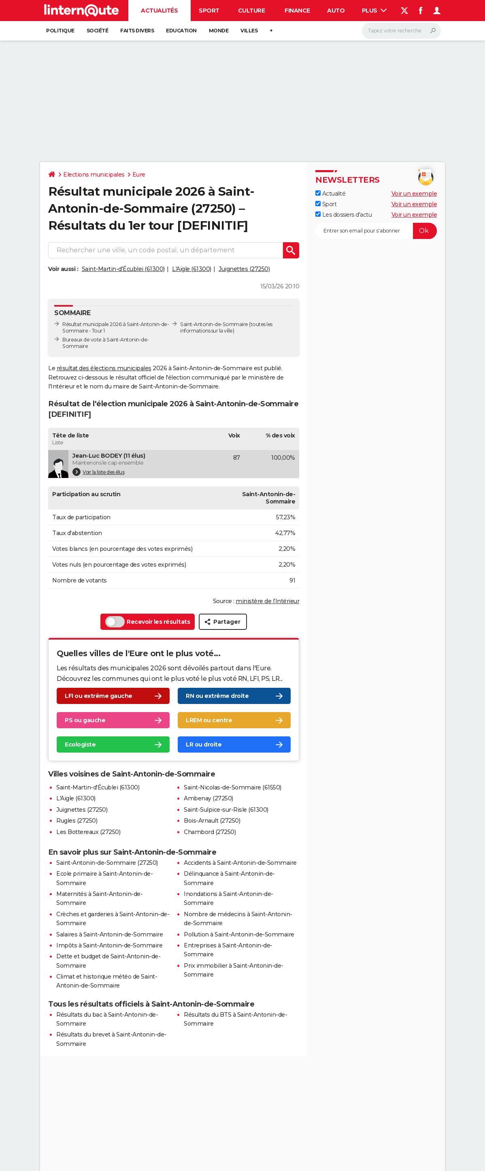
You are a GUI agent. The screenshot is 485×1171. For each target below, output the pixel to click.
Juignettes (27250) (244, 269)
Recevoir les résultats (147, 621)
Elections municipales (94, 174)
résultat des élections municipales (104, 368)
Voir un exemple (414, 193)
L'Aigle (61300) (191, 269)
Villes (248, 31)
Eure (138, 174)
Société (97, 31)
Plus (374, 10)
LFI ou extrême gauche (98, 696)
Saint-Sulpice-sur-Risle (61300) (226, 809)
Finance (297, 10)
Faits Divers (137, 31)
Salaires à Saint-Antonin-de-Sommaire (109, 934)
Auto (336, 10)
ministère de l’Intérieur (267, 601)
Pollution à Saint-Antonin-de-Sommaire (239, 934)
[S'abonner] (376, 231)
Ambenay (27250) (208, 798)
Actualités (159, 10)
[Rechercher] (401, 31)
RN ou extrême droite (217, 696)
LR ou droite (203, 744)
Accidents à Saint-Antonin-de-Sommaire (240, 862)
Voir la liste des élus (98, 472)
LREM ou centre (209, 720)
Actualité (330, 193)
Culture (251, 10)
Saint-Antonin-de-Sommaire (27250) (107, 862)
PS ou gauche (85, 720)
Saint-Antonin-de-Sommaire (214, 324)
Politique (60, 31)
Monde (219, 31)
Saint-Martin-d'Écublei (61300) (123, 269)
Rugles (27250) (76, 820)
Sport (209, 10)
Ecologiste (80, 744)
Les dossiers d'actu (343, 214)
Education (181, 31)
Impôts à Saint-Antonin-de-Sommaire (109, 945)
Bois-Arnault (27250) (212, 820)
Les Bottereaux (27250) (88, 832)
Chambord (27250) (210, 832)
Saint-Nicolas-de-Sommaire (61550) (232, 787)
